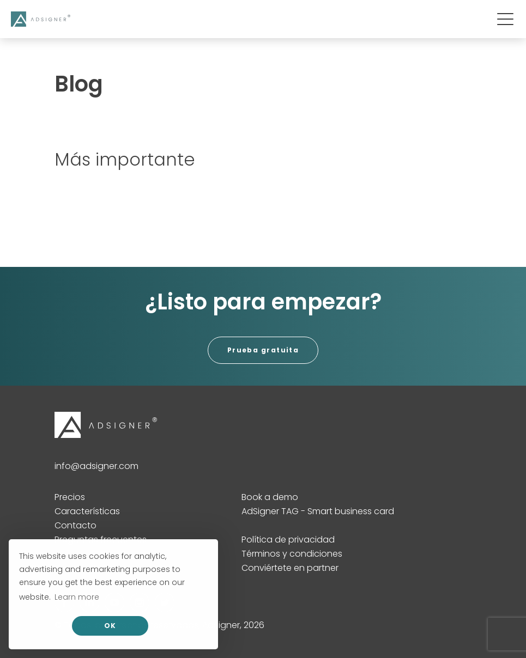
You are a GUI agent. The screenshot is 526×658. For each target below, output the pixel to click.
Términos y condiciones (291, 553)
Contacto (75, 525)
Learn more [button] (77, 597)
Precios (70, 497)
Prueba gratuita (263, 350)
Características (87, 511)
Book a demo (269, 497)
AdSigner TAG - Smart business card (317, 511)
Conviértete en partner (289, 568)
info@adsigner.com (96, 466)
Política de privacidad (288, 539)
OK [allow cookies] (110, 625)
